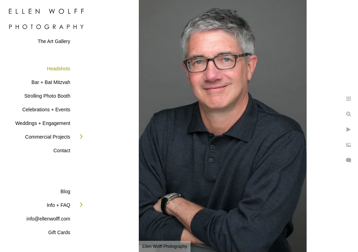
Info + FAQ (58, 205)
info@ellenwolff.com (48, 219)
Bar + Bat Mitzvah (50, 82)
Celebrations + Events (46, 109)
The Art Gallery (54, 41)
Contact (61, 150)
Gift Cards (59, 232)
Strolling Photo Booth (47, 96)
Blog (65, 191)
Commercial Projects (47, 137)
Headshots (58, 68)
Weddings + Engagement (42, 123)
